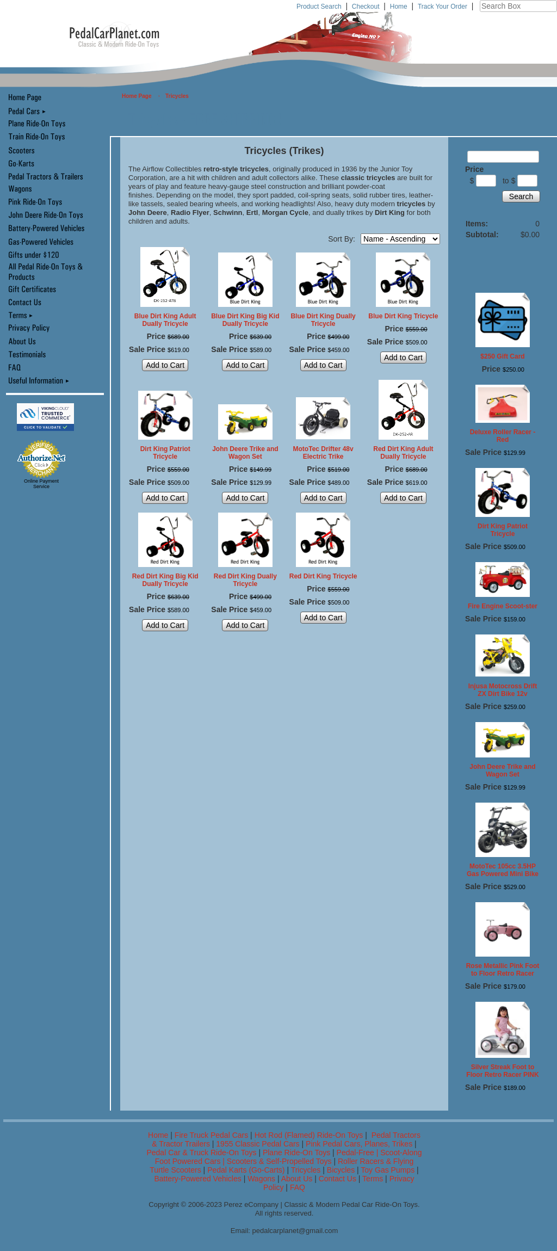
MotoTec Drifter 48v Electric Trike (323, 452)
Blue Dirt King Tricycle (403, 316)
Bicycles (341, 1170)
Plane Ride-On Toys (296, 1152)
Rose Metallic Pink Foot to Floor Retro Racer (503, 969)
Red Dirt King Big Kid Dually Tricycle (165, 580)
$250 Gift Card (502, 356)
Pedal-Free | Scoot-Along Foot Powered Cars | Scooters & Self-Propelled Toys (288, 1157)
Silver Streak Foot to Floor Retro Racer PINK (502, 1071)
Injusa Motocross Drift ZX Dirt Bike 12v (502, 690)
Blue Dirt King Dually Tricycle (322, 320)
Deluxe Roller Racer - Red (503, 435)
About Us (297, 1178)
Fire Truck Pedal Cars (211, 1135)
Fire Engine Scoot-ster (502, 606)
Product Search (319, 6)
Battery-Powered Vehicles (197, 1178)
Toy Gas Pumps (387, 1170)
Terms (372, 1178)
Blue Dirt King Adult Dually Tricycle (165, 320)
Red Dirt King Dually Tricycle (245, 580)
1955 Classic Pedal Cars (257, 1143)
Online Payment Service (41, 483)
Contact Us (337, 1178)
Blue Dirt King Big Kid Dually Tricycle (245, 320)
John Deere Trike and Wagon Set (245, 452)
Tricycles (177, 96)
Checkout (366, 6)
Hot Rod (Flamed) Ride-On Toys (309, 1135)
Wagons (262, 1178)
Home (398, 6)
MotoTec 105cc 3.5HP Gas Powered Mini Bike (503, 870)
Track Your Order (442, 6)
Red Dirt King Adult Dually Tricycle (403, 452)
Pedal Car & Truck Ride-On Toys (201, 1152)
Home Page (136, 96)
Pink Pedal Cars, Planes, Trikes (359, 1143)
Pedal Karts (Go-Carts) (247, 1170)
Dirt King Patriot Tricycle (165, 452)
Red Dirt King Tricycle (323, 576)
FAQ (297, 1187)
